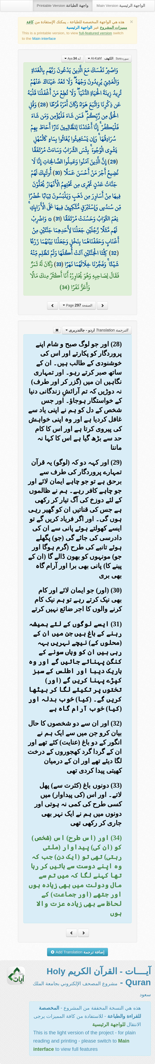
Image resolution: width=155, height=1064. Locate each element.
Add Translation (77, 952)
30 (57, 173)
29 (113, 162)
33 (58, 264)
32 (113, 253)
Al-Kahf (108, 58)
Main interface (44, 39)
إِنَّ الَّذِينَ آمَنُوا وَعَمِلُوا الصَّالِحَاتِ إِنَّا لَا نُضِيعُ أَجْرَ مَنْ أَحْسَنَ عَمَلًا (74, 167)
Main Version (121, 6)
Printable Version (62, 6)
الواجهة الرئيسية (79, 28)
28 (43, 105)
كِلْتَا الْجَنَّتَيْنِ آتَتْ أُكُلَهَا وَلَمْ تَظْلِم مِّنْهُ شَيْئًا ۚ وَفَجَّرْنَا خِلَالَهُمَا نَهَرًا (74, 259)
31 (57, 219)
